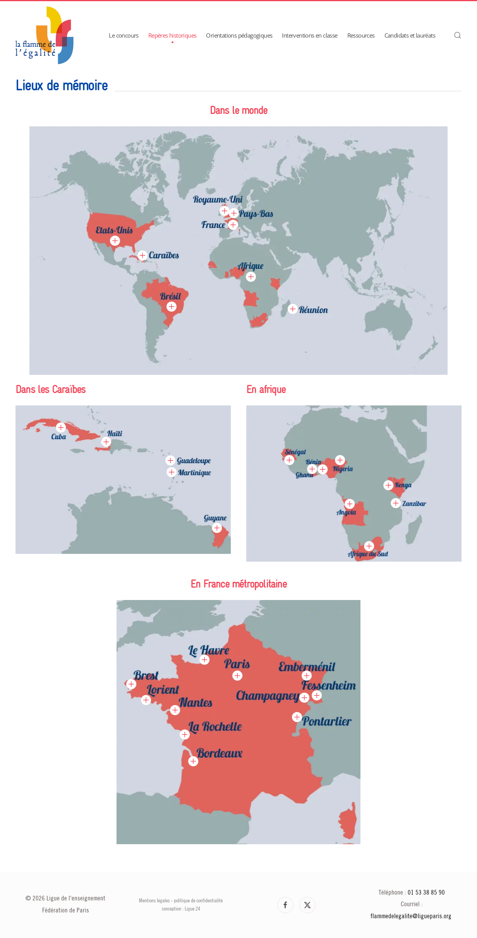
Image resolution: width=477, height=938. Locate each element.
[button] (458, 35)
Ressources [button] (361, 35)
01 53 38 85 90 (426, 893)
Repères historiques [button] (172, 35)
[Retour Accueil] (44, 35)
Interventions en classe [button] (309, 35)
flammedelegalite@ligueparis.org (411, 916)
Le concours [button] (123, 35)
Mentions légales (154, 900)
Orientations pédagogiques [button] (239, 35)
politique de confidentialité (198, 900)
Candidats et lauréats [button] (409, 35)
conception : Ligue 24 (181, 909)
